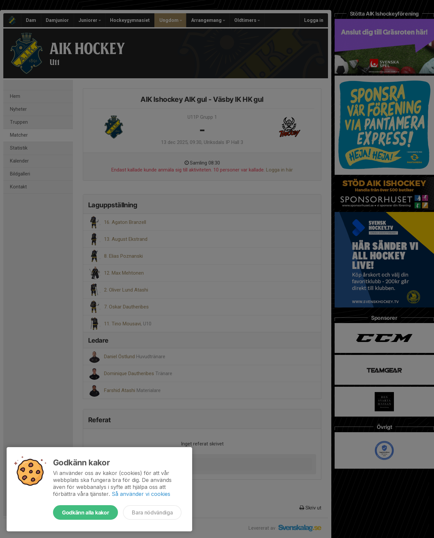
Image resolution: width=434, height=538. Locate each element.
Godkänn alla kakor (85, 512)
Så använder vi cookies (141, 494)
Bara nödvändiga (152, 512)
